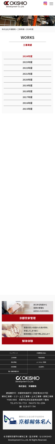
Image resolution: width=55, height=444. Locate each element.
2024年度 (27, 56)
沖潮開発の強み (41, 353)
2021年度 (27, 73)
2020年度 (27, 79)
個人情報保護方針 (13, 371)
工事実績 (13, 358)
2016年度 (27, 103)
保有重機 (13, 362)
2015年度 (27, 108)
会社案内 (41, 367)
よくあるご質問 (41, 362)
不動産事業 (41, 358)
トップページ (14, 353)
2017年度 (27, 97)
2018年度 (27, 91)
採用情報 (13, 367)
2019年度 (27, 85)
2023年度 (27, 62)
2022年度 (27, 68)
